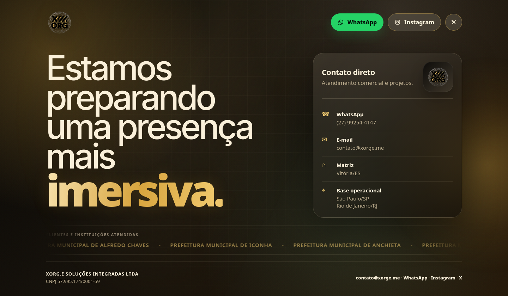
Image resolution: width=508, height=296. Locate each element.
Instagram (443, 278)
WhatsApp (416, 278)
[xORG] (59, 22)
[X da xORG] (453, 22)
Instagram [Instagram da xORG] (414, 22)
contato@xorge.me (360, 147)
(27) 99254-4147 (356, 122)
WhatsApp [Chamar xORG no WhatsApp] (357, 22)
